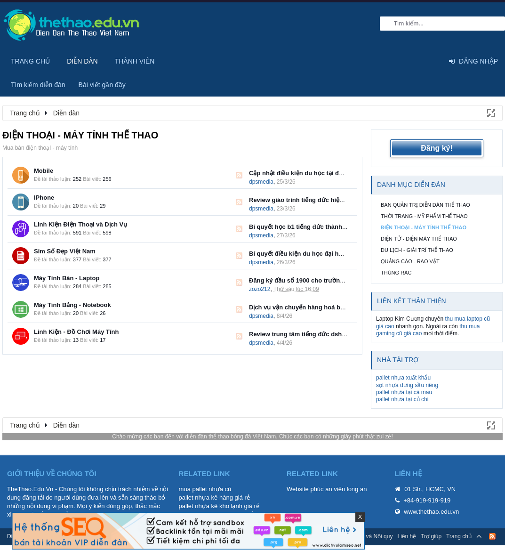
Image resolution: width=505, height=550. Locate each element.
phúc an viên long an (338, 489)
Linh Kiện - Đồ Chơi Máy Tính (76, 331)
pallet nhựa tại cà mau (404, 392)
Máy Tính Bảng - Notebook (72, 304)
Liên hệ (406, 536)
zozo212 (259, 289)
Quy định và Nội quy (367, 536)
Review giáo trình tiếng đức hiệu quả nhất (309, 199)
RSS (239, 175)
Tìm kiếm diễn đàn (38, 85)
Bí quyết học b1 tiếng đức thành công (304, 226)
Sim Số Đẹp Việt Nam (65, 251)
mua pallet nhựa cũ (205, 489)
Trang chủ (30, 61)
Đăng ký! (437, 148)
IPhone (44, 197)
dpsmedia (261, 181)
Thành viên (135, 61)
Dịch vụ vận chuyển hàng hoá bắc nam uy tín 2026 (321, 307)
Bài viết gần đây (102, 85)
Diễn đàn (82, 61)
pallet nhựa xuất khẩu (403, 377)
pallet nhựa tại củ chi (402, 399)
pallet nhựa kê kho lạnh (210, 506)
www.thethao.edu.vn (431, 511)
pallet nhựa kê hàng (206, 497)
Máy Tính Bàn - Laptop (66, 278)
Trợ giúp (431, 536)
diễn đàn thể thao (207, 436)
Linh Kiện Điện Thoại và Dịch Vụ (80, 224)
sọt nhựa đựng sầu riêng (407, 385)
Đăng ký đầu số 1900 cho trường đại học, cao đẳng (323, 280)
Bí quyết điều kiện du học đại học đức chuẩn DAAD (323, 253)
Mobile (43, 170)
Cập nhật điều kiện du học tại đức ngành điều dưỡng (325, 173)
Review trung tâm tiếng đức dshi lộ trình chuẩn (317, 334)
